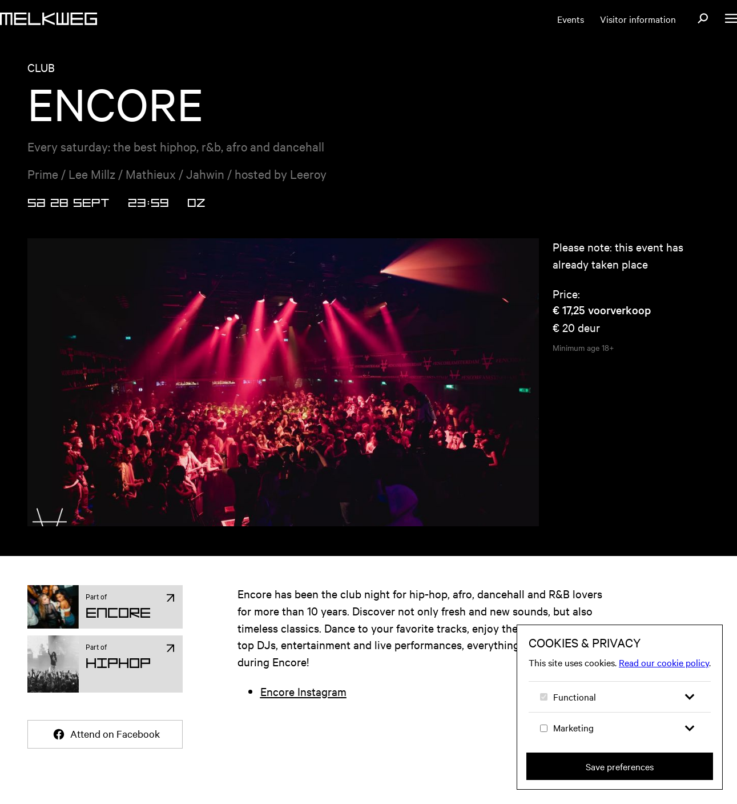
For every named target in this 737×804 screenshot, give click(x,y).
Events (570, 19)
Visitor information (638, 19)
